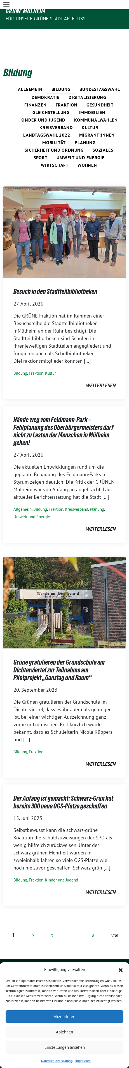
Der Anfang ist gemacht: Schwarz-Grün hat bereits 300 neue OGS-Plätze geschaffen (63, 785)
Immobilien (92, 95)
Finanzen (35, 87)
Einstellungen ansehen (64, 1047)
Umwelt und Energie (80, 140)
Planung (85, 125)
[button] (120, 969)
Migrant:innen (97, 117)
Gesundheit (100, 87)
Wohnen (87, 148)
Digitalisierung (87, 80)
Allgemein (30, 72)
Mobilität (54, 125)
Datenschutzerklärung (56, 1061)
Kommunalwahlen (96, 102)
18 (92, 918)
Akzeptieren (64, 1016)
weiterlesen (101, 368)
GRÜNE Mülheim (25, 11)
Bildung (61, 72)
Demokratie (46, 80)
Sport (41, 140)
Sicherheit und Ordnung (54, 132)
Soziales (103, 132)
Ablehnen (64, 1032)
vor (114, 918)
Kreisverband (56, 110)
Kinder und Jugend (42, 102)
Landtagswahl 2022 (46, 117)
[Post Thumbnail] (64, 214)
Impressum (83, 1061)
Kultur (90, 110)
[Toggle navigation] (6, 33)
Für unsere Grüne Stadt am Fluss (45, 19)
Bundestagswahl (99, 72)
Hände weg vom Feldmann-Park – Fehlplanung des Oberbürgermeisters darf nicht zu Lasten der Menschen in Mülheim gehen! (63, 414)
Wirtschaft (55, 148)
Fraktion (67, 87)
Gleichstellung (51, 95)
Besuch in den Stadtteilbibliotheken (55, 274)
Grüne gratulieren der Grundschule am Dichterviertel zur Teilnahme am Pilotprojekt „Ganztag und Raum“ (59, 652)
